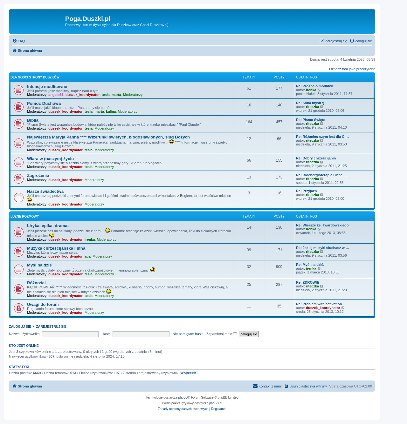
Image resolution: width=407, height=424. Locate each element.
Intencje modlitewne (47, 86)
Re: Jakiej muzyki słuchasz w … (322, 248)
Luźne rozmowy (24, 216)
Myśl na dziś (39, 265)
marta (116, 95)
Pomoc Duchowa (44, 103)
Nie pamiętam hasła (188, 334)
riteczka (312, 107)
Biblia (32, 120)
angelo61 (56, 95)
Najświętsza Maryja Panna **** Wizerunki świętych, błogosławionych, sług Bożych (108, 137)
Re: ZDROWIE (307, 282)
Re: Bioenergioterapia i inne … (321, 175)
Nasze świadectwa (45, 191)
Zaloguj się (20, 326)
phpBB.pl (215, 403)
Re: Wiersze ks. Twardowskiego (322, 225)
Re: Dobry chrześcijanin (316, 158)
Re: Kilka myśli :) (310, 103)
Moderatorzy (132, 95)
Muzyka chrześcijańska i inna (56, 248)
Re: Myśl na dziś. (310, 264)
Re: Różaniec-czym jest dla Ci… (322, 136)
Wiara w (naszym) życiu (50, 158)
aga (88, 256)
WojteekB (188, 373)
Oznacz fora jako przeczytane (352, 69)
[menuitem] (18, 41)
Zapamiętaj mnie (221, 334)
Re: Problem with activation (319, 304)
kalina (111, 111)
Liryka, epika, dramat (48, 225)
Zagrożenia (38, 175)
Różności (36, 282)
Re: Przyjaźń (306, 191)
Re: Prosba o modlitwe (315, 86)
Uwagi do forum (43, 304)
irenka (311, 90)
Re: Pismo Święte (310, 120)
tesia (106, 95)
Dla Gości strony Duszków (34, 77)
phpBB (183, 397)
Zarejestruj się (51, 326)
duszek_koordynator (83, 95)
